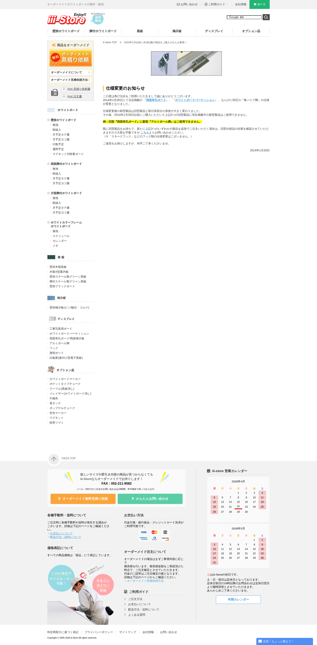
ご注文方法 (135, 599)
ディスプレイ (214, 31)
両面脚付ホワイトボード (66, 163)
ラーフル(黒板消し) (62, 388)
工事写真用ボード (61, 328)
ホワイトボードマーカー (65, 379)
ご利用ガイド (138, 591)
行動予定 (58, 144)
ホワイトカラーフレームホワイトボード (66, 224)
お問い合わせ (189, 4)
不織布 (54, 398)
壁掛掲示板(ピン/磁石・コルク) (69, 307)
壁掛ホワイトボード (66, 31)
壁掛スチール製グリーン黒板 (68, 276)
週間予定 (58, 149)
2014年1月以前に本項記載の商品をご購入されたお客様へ (155, 42)
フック (54, 348)
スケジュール (61, 236)
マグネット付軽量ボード (68, 154)
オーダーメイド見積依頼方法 (69, 79)
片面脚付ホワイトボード (66, 193)
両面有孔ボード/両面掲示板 (67, 338)
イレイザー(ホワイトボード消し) (70, 393)
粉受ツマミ (57, 422)
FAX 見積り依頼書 (79, 88)
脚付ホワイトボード (103, 31)
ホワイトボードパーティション (69, 333)
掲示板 (177, 31)
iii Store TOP (110, 42)
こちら (145, 132)
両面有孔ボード (156, 100)
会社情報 (240, 4)
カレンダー (60, 240)
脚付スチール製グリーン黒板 (68, 281)
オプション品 (251, 31)
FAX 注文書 (75, 96)
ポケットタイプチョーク (65, 383)
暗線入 (57, 129)
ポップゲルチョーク (62, 408)
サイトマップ (127, 632)
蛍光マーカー (58, 413)
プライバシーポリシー (99, 632)
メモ (55, 245)
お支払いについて (61, 533)
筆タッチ (55, 403)
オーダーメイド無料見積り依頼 (85, 498)
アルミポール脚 (59, 343)
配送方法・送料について (65, 537)
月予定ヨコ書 (61, 139)
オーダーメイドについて (66, 72)
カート (261, 4)
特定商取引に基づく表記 (62, 632)
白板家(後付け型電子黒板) (66, 357)
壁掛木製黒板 (58, 266)
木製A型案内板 (59, 271)
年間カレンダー (238, 599)
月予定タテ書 (61, 134)
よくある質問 (136, 614)
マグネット (57, 417)
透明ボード (57, 353)
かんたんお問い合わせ (152, 498)
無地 (55, 124)
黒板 (140, 31)
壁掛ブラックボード (62, 286)
